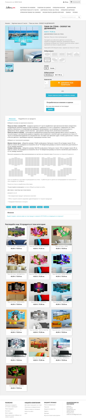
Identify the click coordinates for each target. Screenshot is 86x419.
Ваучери (46, 413)
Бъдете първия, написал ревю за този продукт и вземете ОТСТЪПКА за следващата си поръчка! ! (35, 216)
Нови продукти (9, 409)
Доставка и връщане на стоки (33, 405)
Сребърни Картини (68, 10)
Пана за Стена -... (16, 358)
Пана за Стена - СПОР (61, 246)
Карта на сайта (29, 411)
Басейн (46, 207)
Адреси (46, 411)
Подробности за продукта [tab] (27, 119)
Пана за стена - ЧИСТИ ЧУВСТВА (39, 330)
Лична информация (49, 405)
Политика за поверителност (32, 407)
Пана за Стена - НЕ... (16, 330)
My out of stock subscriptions (52, 415)
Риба (20, 207)
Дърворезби (71, 7)
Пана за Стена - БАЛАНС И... (62, 358)
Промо (75, 12)
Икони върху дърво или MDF (53, 12)
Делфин (40, 207)
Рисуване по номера (27, 7)
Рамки (68, 12)
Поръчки (46, 407)
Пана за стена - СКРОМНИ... (39, 302)
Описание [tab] (12, 119)
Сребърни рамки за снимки (30, 12)
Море (9, 207)
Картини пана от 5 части (29, 10)
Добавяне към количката (65, 84)
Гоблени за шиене (44, 7)
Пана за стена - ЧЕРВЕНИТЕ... (61, 302)
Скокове (26, 207)
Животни (33, 207)
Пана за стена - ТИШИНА (16, 386)
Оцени (50, 109)
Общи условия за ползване (32, 409)
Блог (26, 413)
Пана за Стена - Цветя (39, 358)
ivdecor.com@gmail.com (74, 414)
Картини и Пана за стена (50, 10)
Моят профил (9, 413)
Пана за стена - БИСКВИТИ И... (16, 274)
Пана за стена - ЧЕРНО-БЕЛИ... (16, 302)
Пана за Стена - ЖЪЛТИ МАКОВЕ (61, 330)
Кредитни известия (49, 409)
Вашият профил (50, 402)
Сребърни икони (59, 7)
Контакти (7, 411)
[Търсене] (70, 17)
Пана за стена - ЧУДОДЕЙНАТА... (16, 246)
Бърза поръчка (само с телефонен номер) (61, 95)
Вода (14, 207)
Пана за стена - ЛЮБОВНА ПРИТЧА (39, 274)
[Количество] (46, 82)
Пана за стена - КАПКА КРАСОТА (61, 274)
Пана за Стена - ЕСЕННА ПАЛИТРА (39, 246)
